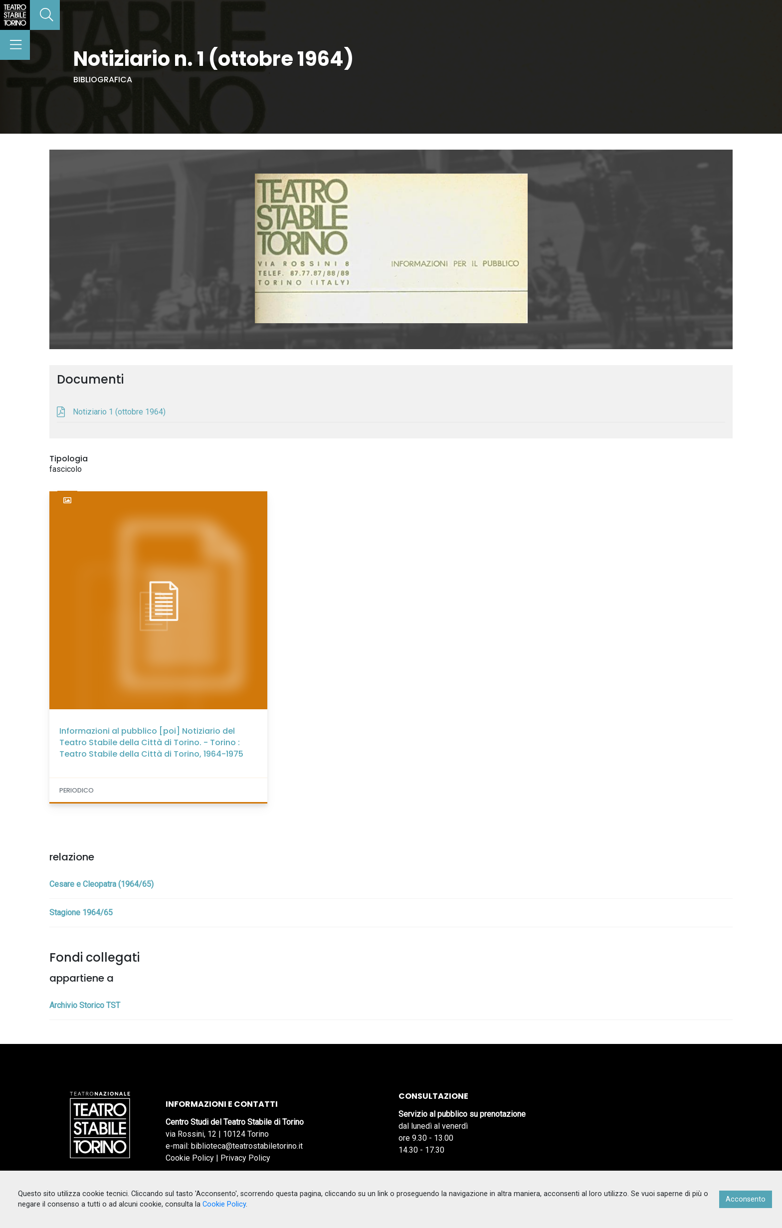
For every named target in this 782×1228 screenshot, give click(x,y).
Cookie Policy (190, 1158)
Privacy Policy (245, 1158)
